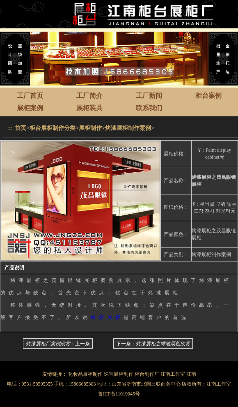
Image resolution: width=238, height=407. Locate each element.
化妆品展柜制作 (85, 374)
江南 (191, 374)
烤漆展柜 (107, 317)
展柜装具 (89, 107)
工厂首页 (30, 95)
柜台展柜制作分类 (53, 128)
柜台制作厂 (147, 374)
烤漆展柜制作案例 (128, 128)
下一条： (153, 344)
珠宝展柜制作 (118, 374)
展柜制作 (90, 128)
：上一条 (58, 344)
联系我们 (149, 107)
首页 (20, 128)
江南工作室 (172, 374)
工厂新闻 (149, 95)
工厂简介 (89, 95)
